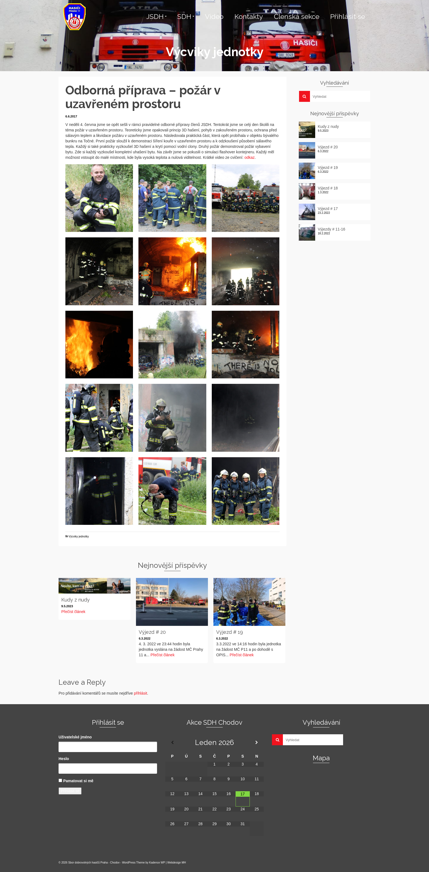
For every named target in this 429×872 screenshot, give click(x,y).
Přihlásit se (70, 791)
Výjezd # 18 (328, 188)
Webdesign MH (176, 862)
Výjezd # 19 (328, 167)
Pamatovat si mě (78, 781)
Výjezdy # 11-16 (331, 229)
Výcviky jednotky (79, 536)
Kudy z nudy (328, 126)
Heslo (64, 758)
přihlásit (140, 693)
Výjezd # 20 (328, 147)
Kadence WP (157, 862)
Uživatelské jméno (75, 737)
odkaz (249, 157)
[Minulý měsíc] (172, 742)
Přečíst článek (73, 611)
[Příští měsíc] (257, 742)
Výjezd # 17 (328, 208)
